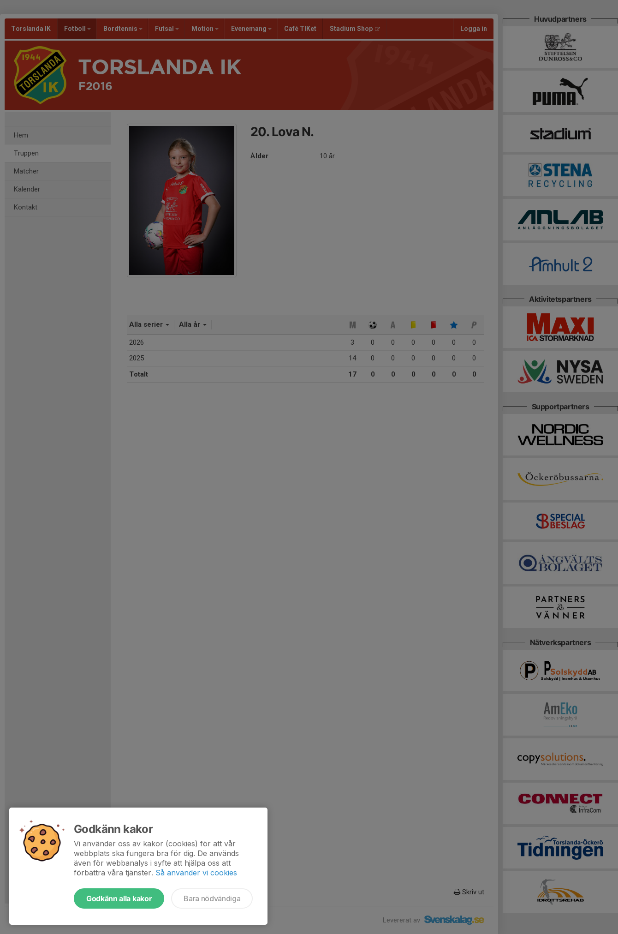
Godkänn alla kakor (119, 898)
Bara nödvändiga (212, 898)
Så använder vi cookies (196, 872)
